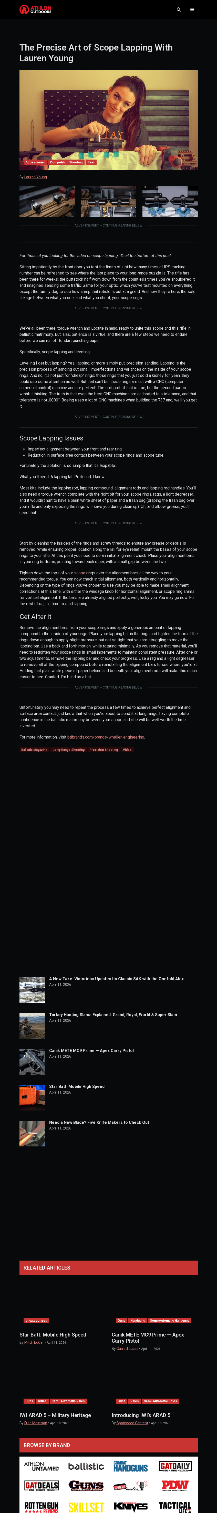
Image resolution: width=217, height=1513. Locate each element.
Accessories (35, 164)
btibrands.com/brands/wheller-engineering (105, 738)
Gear (91, 164)
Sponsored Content (132, 1425)
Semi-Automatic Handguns (169, 1322)
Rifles (42, 1403)
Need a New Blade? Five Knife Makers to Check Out (99, 1124)
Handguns (137, 1322)
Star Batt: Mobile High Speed (77, 1088)
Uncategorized (36, 1322)
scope (79, 574)
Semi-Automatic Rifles (68, 1403)
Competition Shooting (66, 164)
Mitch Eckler (34, 1344)
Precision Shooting (103, 751)
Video (127, 751)
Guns (121, 1322)
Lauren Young (35, 178)
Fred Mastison (35, 1425)
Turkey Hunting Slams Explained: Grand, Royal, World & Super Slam (113, 1016)
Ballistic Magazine (34, 751)
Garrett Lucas (127, 1350)
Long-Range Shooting (69, 751)
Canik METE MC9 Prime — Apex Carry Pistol (91, 1052)
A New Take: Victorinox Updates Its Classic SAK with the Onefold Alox (116, 980)
